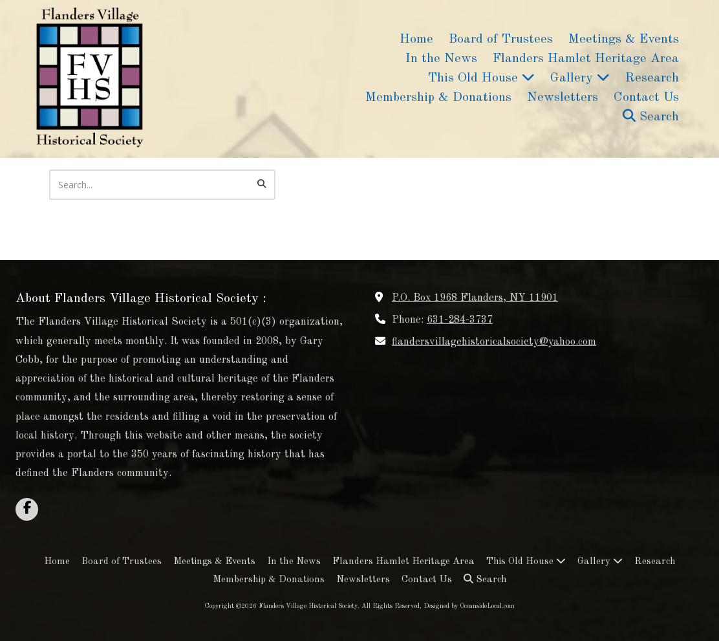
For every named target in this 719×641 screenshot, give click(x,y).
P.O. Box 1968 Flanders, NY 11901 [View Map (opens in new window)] (475, 298)
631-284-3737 (460, 320)
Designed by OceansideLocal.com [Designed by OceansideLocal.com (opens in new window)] (469, 606)
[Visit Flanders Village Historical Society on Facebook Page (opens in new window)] (27, 509)
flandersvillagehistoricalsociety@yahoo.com (494, 342)
